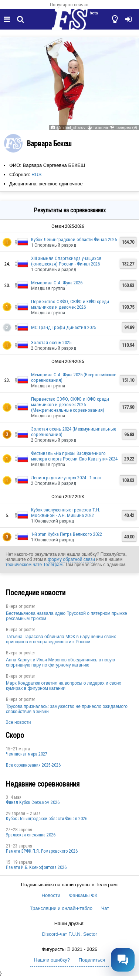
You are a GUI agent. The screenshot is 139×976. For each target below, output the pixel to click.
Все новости (18, 722)
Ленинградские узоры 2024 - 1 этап (66, 477)
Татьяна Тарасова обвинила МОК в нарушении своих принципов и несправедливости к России (61, 639)
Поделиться (92, 960)
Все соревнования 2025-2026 (33, 765)
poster (29, 606)
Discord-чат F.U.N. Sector (69, 934)
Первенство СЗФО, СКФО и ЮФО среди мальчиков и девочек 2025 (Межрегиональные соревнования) (70, 404)
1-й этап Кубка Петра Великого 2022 (66, 534)
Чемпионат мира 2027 (26, 754)
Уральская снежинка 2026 (30, 835)
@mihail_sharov (70, 127)
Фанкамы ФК (83, 895)
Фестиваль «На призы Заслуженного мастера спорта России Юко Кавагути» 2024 (74, 456)
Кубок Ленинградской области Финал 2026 (74, 239)
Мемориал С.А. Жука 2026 (56, 282)
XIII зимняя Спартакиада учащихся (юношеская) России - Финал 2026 (66, 261)
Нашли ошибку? (52, 960)
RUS (36, 174)
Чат (105, 908)
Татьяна (100, 127)
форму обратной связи (71, 559)
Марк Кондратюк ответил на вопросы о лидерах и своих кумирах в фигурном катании (63, 686)
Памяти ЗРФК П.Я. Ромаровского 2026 (42, 851)
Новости (51, 895)
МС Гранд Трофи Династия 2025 (63, 327)
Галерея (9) (126, 127)
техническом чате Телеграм (34, 564)
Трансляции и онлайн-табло (61, 908)
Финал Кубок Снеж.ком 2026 (33, 802)
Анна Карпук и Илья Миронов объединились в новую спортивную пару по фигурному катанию (60, 662)
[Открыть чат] (123, 960)
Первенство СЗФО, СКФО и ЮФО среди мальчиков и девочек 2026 (70, 304)
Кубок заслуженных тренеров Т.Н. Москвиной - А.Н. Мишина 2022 (65, 512)
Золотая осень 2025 (51, 342)
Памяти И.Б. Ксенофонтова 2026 (36, 867)
